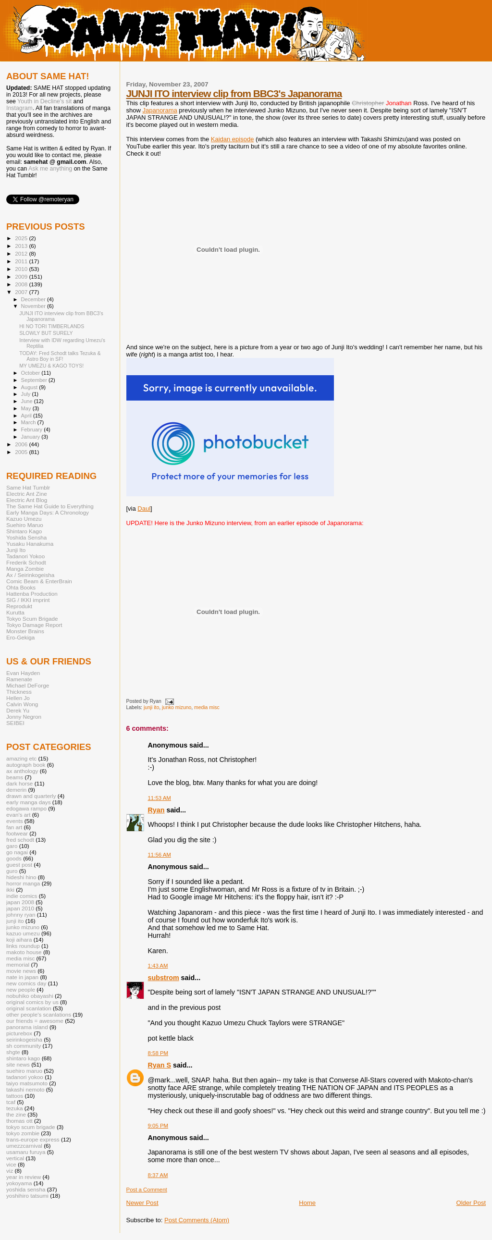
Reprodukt (19, 606)
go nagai (17, 852)
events (14, 821)
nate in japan (22, 977)
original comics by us (32, 1002)
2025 (22, 238)
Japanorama (159, 110)
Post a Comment (146, 1189)
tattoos (14, 1096)
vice (11, 1164)
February (32, 429)
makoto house (24, 952)
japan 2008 (20, 902)
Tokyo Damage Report (34, 625)
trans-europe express (33, 1139)
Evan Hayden (23, 673)
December (34, 299)
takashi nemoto (25, 1089)
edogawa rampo (26, 808)
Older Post (471, 1202)
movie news (21, 971)
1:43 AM (158, 966)
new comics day (26, 983)
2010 (22, 269)
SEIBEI (15, 723)
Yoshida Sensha (26, 537)
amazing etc (21, 758)
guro (11, 871)
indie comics (21, 896)
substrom (163, 978)
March (29, 422)
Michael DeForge (27, 685)
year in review (23, 1177)
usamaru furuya (25, 1152)
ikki (10, 889)
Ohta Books (21, 587)
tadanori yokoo (24, 1077)
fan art (14, 827)
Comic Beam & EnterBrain (39, 581)
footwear (17, 833)
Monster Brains (25, 631)
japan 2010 (20, 908)
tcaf (10, 1102)
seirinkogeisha (24, 1039)
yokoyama (19, 1183)
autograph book (25, 764)
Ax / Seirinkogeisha (30, 575)
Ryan (156, 810)
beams (14, 777)
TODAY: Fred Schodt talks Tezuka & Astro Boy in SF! (59, 356)
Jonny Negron (23, 716)
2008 (22, 284)
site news (18, 1064)
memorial (17, 964)
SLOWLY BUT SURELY (46, 333)
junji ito (151, 707)
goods (14, 858)
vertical (15, 1158)
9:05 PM (158, 1126)
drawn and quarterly (31, 796)
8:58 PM (158, 1053)
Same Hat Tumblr (28, 487)
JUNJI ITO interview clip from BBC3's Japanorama (234, 93)
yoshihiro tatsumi (27, 1195)
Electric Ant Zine (26, 494)
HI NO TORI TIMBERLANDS (51, 326)
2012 (22, 253)
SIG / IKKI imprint (28, 600)
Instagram (19, 108)
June (27, 401)
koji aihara (19, 939)
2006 (22, 444)
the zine (16, 1114)
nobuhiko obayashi (29, 996)
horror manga (23, 883)
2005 (22, 452)
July (26, 394)
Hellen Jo (18, 698)
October (31, 373)
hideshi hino (21, 877)
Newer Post (142, 1202)
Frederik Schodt (26, 562)
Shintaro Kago (24, 531)
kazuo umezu (23, 933)
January (31, 437)
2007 (22, 292)
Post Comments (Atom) (196, 1220)
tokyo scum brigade (30, 1127)
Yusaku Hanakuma (29, 543)
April (27, 415)
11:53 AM (159, 798)
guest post (19, 864)
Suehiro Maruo (24, 525)
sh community (23, 1046)
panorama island (27, 1027)
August (30, 387)
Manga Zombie (25, 568)
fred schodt (20, 839)
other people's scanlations (38, 1014)
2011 (22, 261)
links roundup (23, 946)
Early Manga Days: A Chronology (47, 512)
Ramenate (19, 679)
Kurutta (15, 612)
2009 (22, 276)
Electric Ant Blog (26, 500)
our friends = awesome (34, 1021)
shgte (13, 1052)
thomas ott (19, 1120)
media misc (207, 707)
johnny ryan (21, 914)
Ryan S (159, 1065)
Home (307, 1202)
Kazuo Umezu (24, 519)
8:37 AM (158, 1175)
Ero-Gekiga (20, 637)
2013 (22, 246)
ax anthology (22, 771)
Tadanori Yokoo (25, 556)
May (27, 408)
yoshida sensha (25, 1189)
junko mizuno (176, 707)
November (34, 306)
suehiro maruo (24, 1071)
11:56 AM (159, 855)
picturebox (19, 1033)
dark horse (19, 783)
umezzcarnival (24, 1145)
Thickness (19, 691)
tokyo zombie (22, 1133)
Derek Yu (17, 710)
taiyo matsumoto (27, 1083)
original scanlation (28, 1008)
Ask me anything (50, 168)
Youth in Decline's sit (44, 101)
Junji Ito (15, 550)
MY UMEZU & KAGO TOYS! (51, 365)
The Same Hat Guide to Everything (50, 506)
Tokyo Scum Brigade (32, 618)
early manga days (28, 802)
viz (9, 1170)
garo (11, 846)
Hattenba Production (32, 593)
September (35, 380)
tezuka (14, 1108)
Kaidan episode (232, 139)
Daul (143, 508)
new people (20, 989)
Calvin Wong (22, 704)
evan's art (18, 814)
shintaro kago (23, 1058)
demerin (16, 789)
